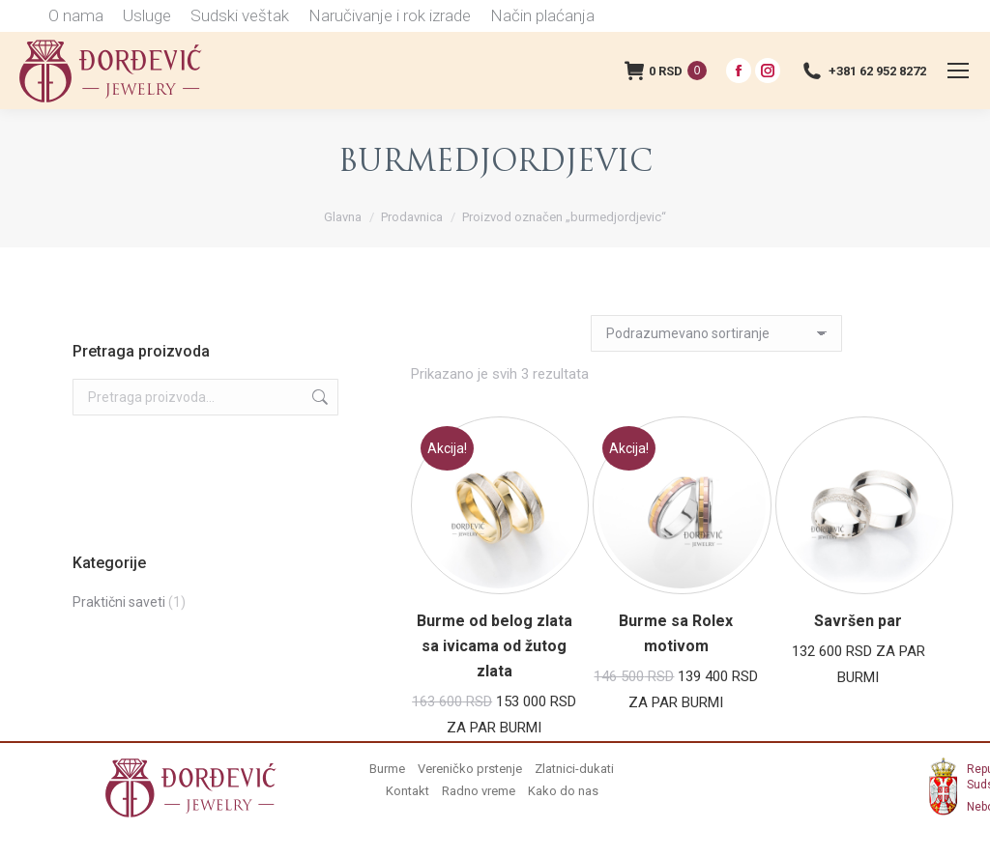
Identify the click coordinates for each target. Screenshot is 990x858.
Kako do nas (563, 791)
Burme (387, 768)
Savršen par (858, 621)
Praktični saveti (119, 602)
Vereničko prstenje (470, 768)
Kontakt (407, 791)
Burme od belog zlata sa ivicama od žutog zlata (494, 646)
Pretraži (318, 397)
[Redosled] (716, 333)
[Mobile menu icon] (958, 70)
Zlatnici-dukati (574, 768)
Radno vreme (478, 791)
